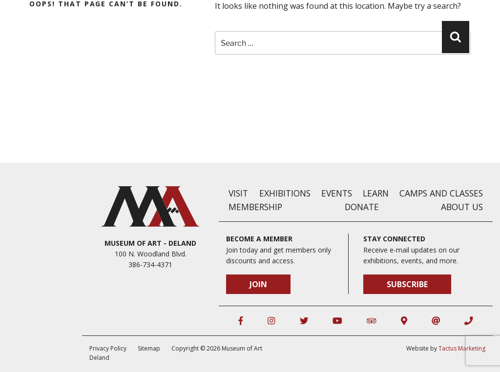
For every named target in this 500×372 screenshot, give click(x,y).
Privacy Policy (107, 348)
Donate (362, 207)
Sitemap (149, 348)
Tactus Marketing (461, 348)
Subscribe (407, 284)
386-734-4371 (150, 264)
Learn (376, 193)
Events (336, 193)
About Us (462, 207)
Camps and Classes (441, 193)
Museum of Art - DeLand (150, 243)
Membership (255, 207)
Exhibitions (285, 193)
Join (258, 284)
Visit (238, 193)
